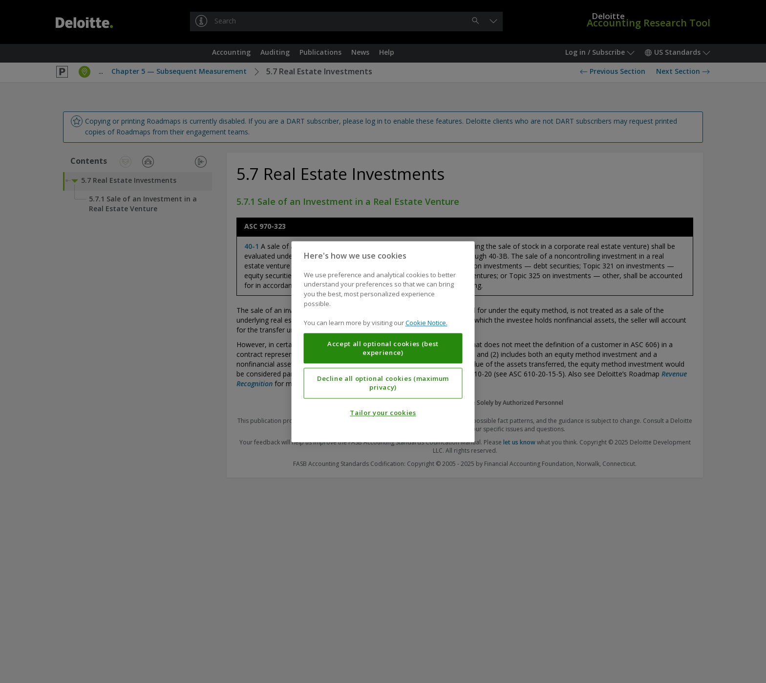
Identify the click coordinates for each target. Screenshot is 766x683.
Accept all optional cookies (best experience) (383, 348)
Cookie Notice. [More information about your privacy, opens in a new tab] (426, 322)
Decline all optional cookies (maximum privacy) (383, 383)
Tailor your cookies (383, 412)
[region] (383, 341)
